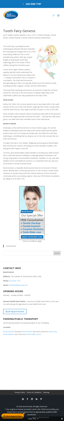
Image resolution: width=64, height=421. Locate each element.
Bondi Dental (11, 246)
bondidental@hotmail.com (18, 285)
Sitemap (46, 392)
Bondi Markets (8, 334)
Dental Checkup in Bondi (18, 38)
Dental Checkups (44, 35)
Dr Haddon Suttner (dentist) (15, 35)
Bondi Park (53, 331)
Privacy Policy (20, 392)
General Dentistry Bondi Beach (39, 38)
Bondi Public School (33, 334)
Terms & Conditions (34, 392)
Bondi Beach (27, 331)
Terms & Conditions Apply (32, 241)
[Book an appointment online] (12, 416)
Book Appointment (14, 311)
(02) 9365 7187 (33, 3)
